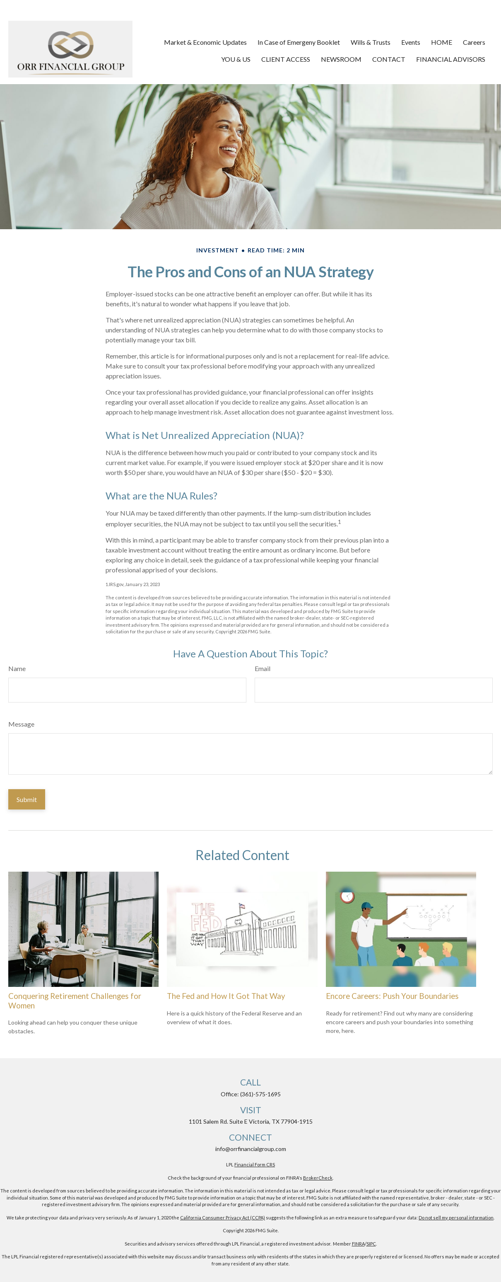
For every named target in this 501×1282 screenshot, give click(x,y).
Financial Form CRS (254, 1164)
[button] (205, 42)
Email (262, 668)
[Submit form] (26, 799)
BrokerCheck (317, 1177)
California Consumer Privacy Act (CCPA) (222, 1217)
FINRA (358, 1243)
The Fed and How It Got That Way (226, 996)
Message (21, 724)
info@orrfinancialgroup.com (250, 1148)
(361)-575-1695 (260, 1094)
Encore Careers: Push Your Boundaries (392, 996)
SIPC (371, 1243)
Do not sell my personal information (456, 1217)
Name (17, 668)
